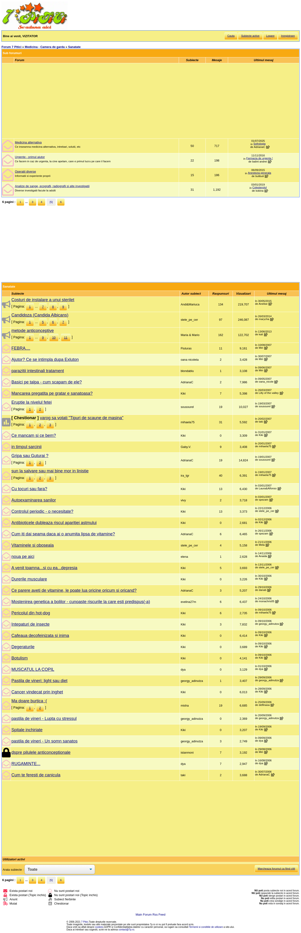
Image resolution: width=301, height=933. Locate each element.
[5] (51, 202)
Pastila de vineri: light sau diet (39, 680)
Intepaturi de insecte (31, 624)
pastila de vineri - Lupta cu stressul (44, 718)
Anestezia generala (259, 172)
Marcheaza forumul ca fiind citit (276, 868)
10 (53, 337)
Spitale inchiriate (27, 729)
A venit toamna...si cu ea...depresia (44, 567)
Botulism (20, 658)
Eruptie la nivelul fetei (32, 402)
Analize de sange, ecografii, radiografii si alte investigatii (52, 186)
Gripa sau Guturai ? (30, 455)
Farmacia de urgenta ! (259, 158)
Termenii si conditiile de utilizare (206, 927)
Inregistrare (288, 35)
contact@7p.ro (126, 929)
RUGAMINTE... (26, 763)
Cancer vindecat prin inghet (37, 692)
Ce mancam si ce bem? (34, 435)
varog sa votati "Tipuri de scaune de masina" (81, 417)
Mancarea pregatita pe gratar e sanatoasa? (52, 393)
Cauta (231, 35)
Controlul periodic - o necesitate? (42, 511)
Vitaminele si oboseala (33, 545)
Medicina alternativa (28, 142)
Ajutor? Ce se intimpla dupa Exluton (45, 359)
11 (65, 337)
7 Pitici (84, 922)
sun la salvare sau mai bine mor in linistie (50, 471)
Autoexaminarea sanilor (34, 500)
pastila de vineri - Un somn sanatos (45, 741)
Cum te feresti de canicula (36, 775)
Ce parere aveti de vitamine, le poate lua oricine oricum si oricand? (74, 590)
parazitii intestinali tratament (38, 370)
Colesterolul (259, 187)
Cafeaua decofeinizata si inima (40, 635)
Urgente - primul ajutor (30, 157)
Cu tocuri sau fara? (29, 488)
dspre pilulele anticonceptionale (41, 752)
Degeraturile (23, 646)
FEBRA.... (21, 348)
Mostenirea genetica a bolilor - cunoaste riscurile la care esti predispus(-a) (81, 601)
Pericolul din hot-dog (31, 613)
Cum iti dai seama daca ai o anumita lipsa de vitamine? (63, 534)
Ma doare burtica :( (29, 701)
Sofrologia (259, 143)
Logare (270, 35)
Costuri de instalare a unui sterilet (43, 299)
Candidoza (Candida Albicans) (40, 315)
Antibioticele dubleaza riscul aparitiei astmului (54, 522)
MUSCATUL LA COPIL (33, 669)
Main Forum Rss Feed (151, 914)
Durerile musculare (29, 579)
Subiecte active (250, 35)
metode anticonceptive (33, 330)
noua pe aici (23, 556)
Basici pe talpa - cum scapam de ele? (47, 382)
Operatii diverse (25, 171)
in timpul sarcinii (27, 446)
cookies (99, 927)
